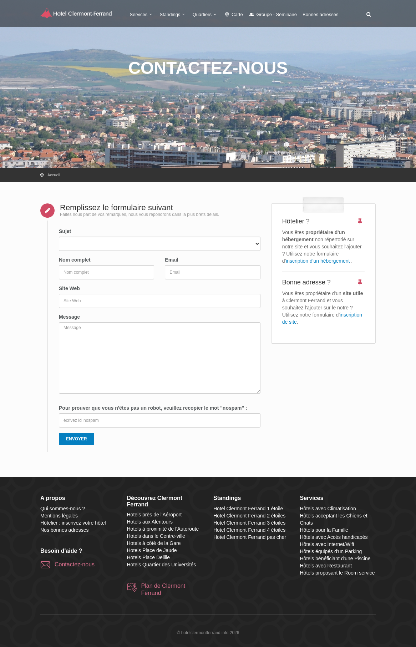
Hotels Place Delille (148, 557)
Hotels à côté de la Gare (154, 543)
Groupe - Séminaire (273, 14)
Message (69, 317)
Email (171, 260)
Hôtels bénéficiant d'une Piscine (335, 558)
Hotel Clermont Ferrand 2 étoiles (249, 516)
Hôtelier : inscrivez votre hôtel (73, 523)
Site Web (69, 288)
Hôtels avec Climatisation (328, 508)
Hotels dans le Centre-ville (156, 536)
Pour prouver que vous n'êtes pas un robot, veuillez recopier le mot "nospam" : (153, 408)
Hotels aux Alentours (150, 522)
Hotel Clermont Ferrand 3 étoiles (249, 523)
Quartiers (205, 14)
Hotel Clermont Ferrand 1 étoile (248, 508)
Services (142, 14)
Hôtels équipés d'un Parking (331, 551)
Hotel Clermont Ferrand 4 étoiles (249, 530)
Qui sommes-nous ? (62, 508)
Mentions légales (59, 516)
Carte (233, 14)
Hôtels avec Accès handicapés (334, 537)
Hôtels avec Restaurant (326, 565)
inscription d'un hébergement (318, 261)
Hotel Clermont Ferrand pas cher (249, 537)
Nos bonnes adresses (64, 530)
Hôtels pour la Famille (324, 530)
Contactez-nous (75, 564)
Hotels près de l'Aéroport (154, 514)
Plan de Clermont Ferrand (163, 589)
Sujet (65, 231)
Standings (173, 14)
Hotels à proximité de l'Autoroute (163, 529)
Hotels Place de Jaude (152, 550)
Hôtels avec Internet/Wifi (327, 544)
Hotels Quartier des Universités (161, 564)
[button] (368, 14)
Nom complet (75, 260)
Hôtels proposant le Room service (337, 573)
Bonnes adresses (320, 14)
